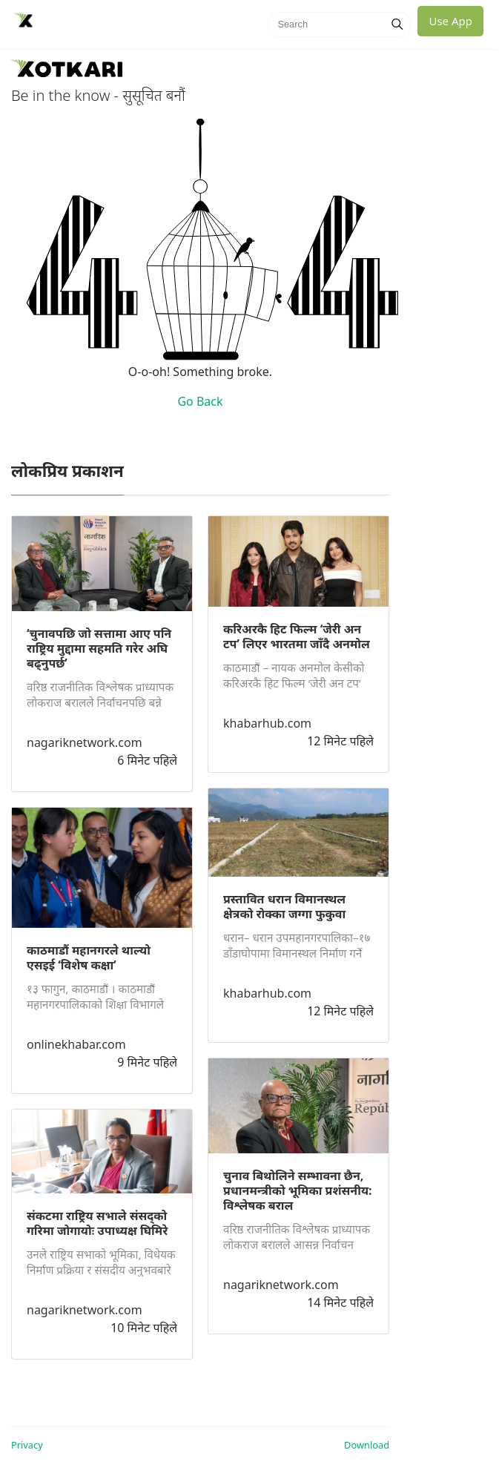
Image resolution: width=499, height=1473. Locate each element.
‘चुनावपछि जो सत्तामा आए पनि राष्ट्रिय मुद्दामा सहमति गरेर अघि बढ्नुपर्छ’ (99, 648)
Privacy (27, 1444)
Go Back (199, 401)
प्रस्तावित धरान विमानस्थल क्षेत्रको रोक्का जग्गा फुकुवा (284, 906)
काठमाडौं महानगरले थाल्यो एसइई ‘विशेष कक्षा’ (89, 957)
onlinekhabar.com (76, 1044)
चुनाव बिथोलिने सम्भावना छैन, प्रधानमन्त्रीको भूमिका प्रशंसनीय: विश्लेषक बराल (297, 1190)
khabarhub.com (267, 723)
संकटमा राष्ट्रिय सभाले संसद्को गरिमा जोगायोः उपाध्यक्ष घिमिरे (97, 1223)
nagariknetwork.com (84, 742)
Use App (450, 20)
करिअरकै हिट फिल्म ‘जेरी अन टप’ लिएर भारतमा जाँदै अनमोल (296, 636)
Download (366, 1444)
